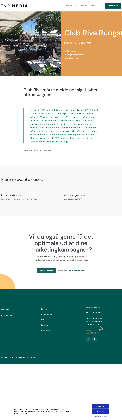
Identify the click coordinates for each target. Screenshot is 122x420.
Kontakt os (113, 5)
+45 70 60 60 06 (77, 272)
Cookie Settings (100, 416)
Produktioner (8, 315)
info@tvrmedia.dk (93, 307)
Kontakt (44, 325)
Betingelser (46, 330)
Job (42, 320)
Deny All (100, 411)
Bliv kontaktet (46, 272)
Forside (68, 5)
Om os (94, 5)
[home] (14, 5)
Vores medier (81, 5)
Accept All (100, 406)
